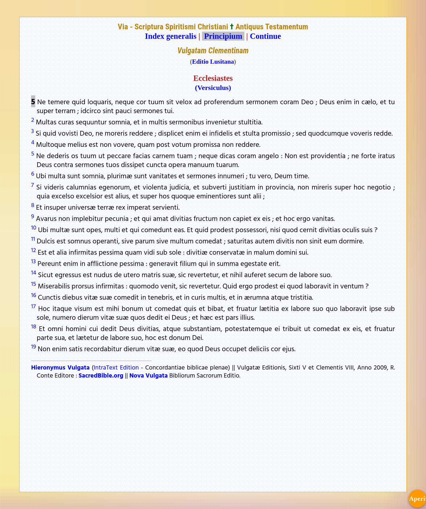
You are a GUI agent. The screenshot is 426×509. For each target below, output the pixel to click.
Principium (223, 36)
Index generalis (170, 36)
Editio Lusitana (213, 61)
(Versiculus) (213, 87)
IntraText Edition (116, 367)
